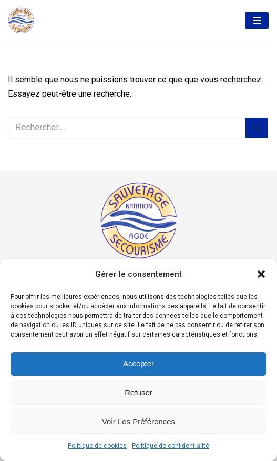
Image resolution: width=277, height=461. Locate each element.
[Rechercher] (126, 128)
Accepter (138, 363)
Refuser (138, 392)
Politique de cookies (97, 445)
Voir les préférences (138, 421)
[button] (261, 274)
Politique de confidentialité (170, 445)
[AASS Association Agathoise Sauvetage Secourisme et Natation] (21, 20)
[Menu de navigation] (256, 20)
